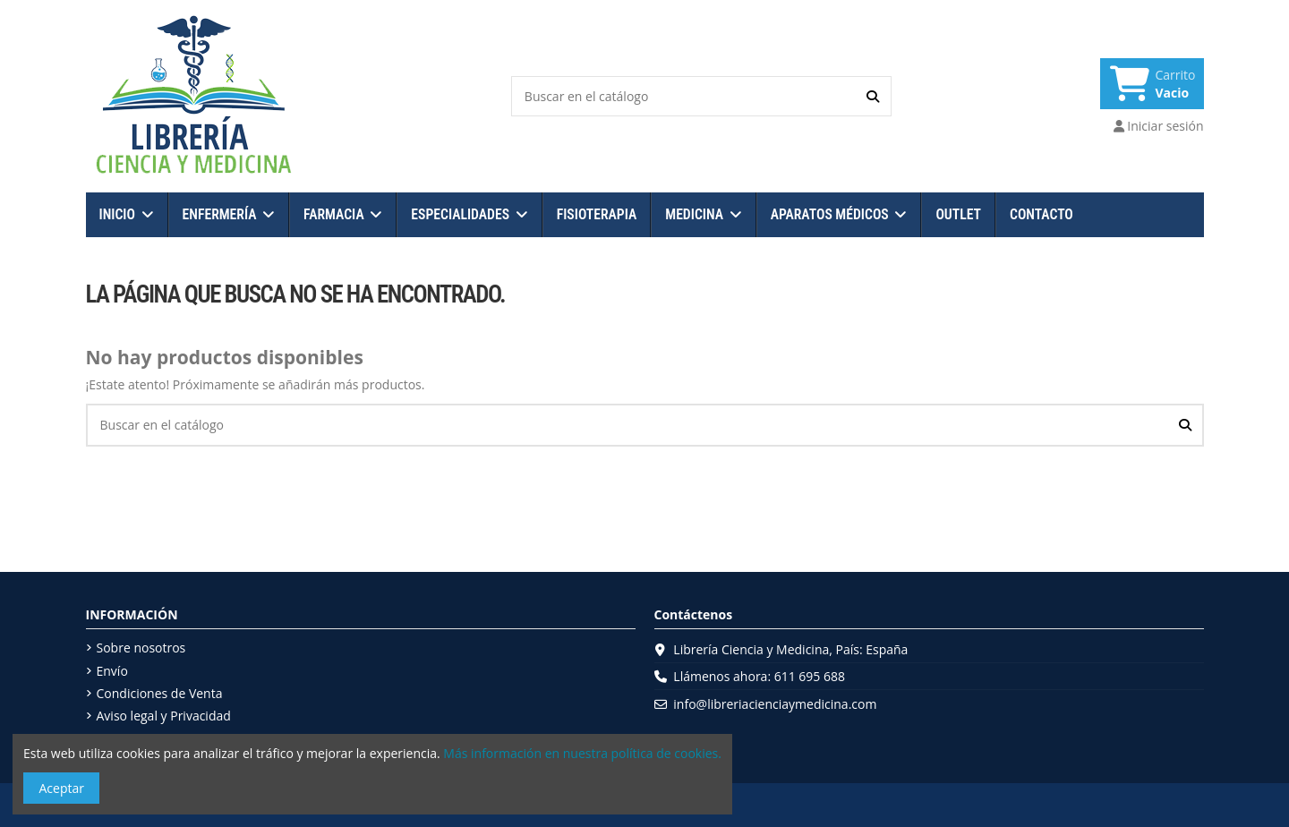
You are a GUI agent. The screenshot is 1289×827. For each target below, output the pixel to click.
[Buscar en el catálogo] (873, 96)
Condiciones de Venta (160, 693)
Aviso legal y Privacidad (164, 715)
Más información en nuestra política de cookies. (582, 753)
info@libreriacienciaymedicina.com (774, 703)
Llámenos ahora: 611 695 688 (759, 676)
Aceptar (61, 788)
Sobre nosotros (141, 647)
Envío (112, 670)
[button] (126, 214)
